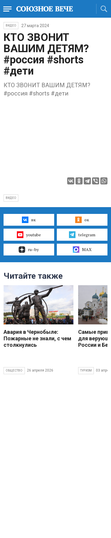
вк (29, 220)
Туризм (86, 370)
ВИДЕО (11, 25)
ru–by (29, 249)
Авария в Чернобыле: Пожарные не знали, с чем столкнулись (37, 338)
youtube (29, 234)
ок (82, 220)
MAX (82, 249)
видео (11, 197)
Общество (14, 370)
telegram (82, 234)
